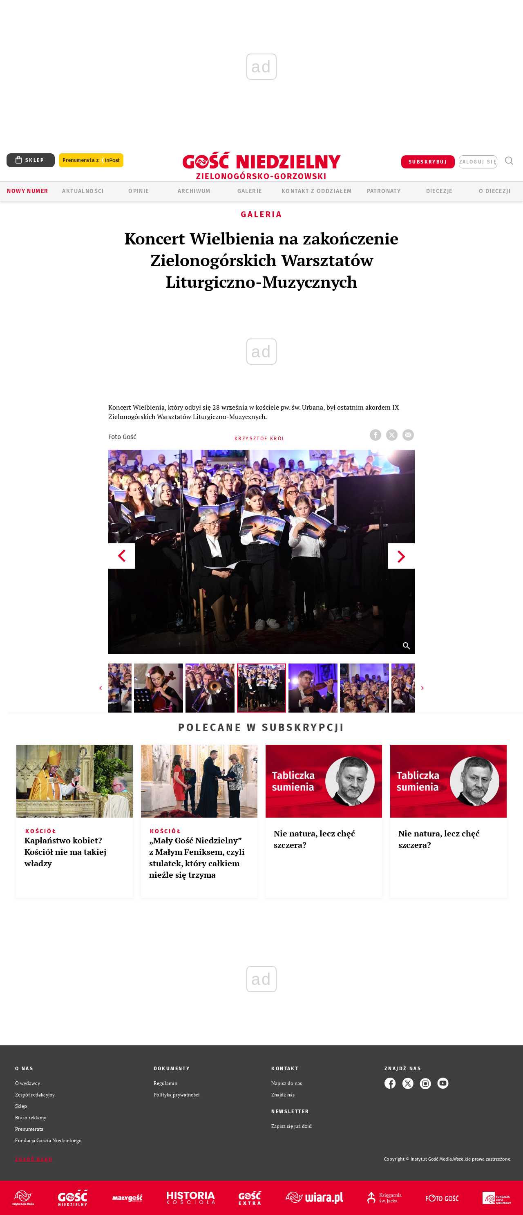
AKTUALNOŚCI (83, 191)
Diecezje (439, 191)
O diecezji (495, 191)
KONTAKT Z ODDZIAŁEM (317, 191)
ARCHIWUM (194, 191)
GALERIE (249, 191)
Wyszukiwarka (508, 160)
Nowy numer (27, 191)
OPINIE (138, 191)
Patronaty (384, 191)
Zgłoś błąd (34, 1159)
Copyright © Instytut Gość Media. (418, 1159)
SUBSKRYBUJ (428, 162)
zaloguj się (478, 162)
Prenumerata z (91, 160)
